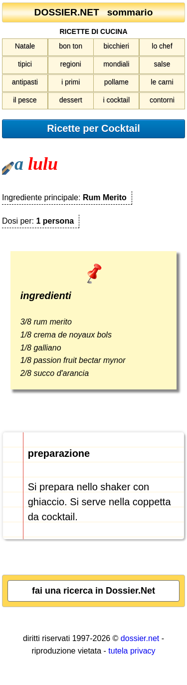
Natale (25, 46)
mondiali (116, 64)
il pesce (24, 100)
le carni (162, 82)
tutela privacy (131, 651)
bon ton (70, 46)
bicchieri (116, 46)
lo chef (162, 46)
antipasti (25, 82)
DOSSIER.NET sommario (93, 12)
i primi (70, 82)
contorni (162, 100)
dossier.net (140, 638)
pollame (116, 82)
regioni (70, 64)
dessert (70, 100)
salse (162, 64)
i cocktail (116, 100)
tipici (25, 64)
